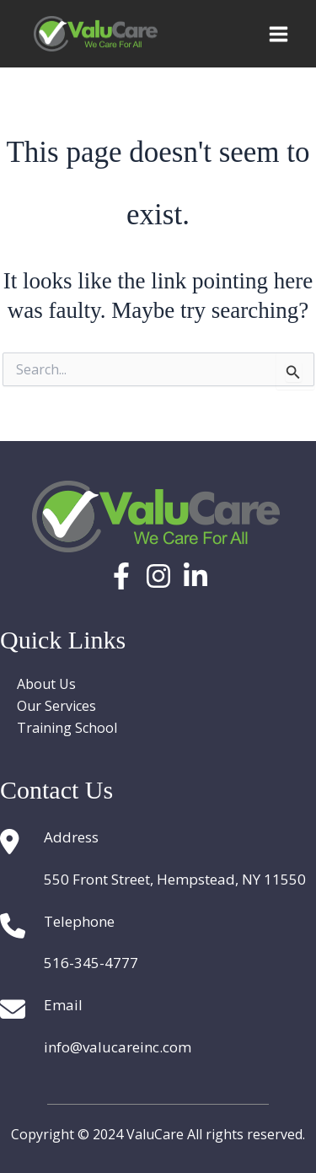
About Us (46, 684)
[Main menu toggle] (278, 34)
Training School (67, 727)
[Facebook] (121, 575)
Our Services (56, 706)
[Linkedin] (195, 575)
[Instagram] (158, 575)
